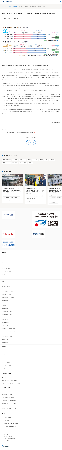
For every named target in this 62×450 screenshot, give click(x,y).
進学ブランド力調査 (7, 159)
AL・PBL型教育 (30, 196)
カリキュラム (22, 159)
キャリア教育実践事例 (6, 303)
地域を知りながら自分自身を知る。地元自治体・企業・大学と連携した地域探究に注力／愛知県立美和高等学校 (35, 190)
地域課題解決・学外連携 (7, 314)
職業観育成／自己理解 (6, 317)
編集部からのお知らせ (6, 342)
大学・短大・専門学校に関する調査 (9, 400)
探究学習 (4, 305)
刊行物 (3, 413)
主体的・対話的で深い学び (7, 311)
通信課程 (30, 162)
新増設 (41, 159)
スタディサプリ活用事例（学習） (9, 331)
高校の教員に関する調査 (7, 394)
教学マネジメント (6, 162)
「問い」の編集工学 (6, 325)
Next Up (4, 377)
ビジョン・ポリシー (30, 201)
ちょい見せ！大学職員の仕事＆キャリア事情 (11, 383)
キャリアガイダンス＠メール (8, 333)
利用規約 (3, 442)
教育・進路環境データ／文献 (8, 297)
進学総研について (5, 434)
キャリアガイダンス (6, 420)
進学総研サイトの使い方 (7, 436)
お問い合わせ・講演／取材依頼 (8, 438)
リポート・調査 (6, 387)
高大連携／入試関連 (6, 286)
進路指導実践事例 (5, 300)
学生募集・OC (15, 18)
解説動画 (4, 347)
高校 (3, 281)
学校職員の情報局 (6, 373)
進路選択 (52, 159)
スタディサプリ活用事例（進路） (9, 328)
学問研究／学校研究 (6, 319)
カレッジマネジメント (6, 417)
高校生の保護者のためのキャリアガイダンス (11, 426)
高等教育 (15, 6)
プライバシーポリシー (6, 440)
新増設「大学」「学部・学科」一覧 (9, 408)
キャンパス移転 (23, 162)
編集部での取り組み (6, 339)
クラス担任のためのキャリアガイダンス (10, 423)
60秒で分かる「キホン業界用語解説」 (10, 380)
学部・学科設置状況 (6, 406)
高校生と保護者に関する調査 (8, 397)
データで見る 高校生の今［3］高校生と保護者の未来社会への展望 (17, 132)
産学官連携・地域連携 (31, 198)
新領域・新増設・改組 (15, 197)
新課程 (29, 159)
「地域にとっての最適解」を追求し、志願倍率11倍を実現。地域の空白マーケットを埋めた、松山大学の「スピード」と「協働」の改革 (12, 191)
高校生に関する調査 (6, 391)
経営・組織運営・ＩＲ (8, 200)
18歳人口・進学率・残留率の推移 (9, 403)
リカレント (15, 162)
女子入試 (35, 159)
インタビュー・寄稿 (6, 288)
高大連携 (15, 159)
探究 (46, 159)
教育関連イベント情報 (6, 294)
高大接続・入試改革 (6, 18)
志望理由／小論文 (5, 322)
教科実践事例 (5, 308)
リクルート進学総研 (7, 6)
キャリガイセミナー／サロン (8, 291)
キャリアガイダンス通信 (7, 336)
